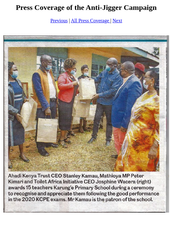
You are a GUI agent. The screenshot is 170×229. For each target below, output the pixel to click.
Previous (59, 20)
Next (117, 20)
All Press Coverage (90, 20)
